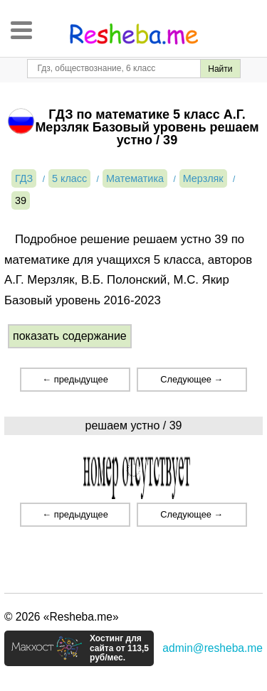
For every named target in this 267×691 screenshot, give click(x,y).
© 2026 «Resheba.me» (61, 617)
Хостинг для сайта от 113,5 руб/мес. (119, 648)
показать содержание (70, 336)
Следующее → (191, 379)
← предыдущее (75, 379)
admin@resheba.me (212, 648)
